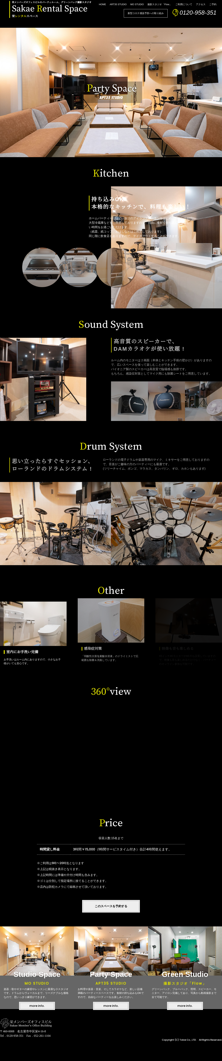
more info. (37, 1006)
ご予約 (212, 4)
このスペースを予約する (111, 906)
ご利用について (183, 4)
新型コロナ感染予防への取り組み (146, 13)
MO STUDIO (137, 4)
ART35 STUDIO (118, 4)
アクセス (201, 4)
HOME (102, 4)
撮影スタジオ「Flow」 (159, 4)
